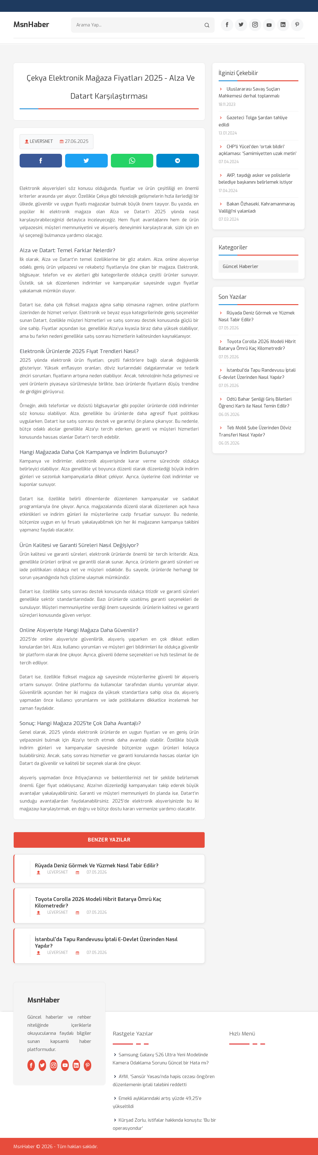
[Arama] (207, 25)
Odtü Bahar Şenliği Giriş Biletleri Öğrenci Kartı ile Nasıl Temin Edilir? (255, 402)
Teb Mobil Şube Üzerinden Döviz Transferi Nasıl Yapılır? (255, 431)
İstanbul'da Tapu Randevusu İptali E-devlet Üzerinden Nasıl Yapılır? (106, 942)
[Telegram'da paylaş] (177, 160)
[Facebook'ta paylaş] (41, 160)
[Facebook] (227, 25)
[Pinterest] (297, 25)
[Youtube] (269, 25)
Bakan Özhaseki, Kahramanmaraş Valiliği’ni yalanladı (257, 207)
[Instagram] (255, 25)
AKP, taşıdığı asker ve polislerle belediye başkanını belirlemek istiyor (256, 178)
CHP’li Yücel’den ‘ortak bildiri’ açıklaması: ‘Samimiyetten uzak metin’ (258, 150)
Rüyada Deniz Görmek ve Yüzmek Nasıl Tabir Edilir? (97, 865)
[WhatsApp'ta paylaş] (132, 160)
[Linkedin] (283, 25)
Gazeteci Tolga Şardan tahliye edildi (253, 121)
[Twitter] (241, 25)
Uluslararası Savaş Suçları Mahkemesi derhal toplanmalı (249, 92)
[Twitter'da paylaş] (86, 160)
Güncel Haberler (241, 266)
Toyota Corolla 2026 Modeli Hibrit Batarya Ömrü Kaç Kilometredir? (98, 902)
